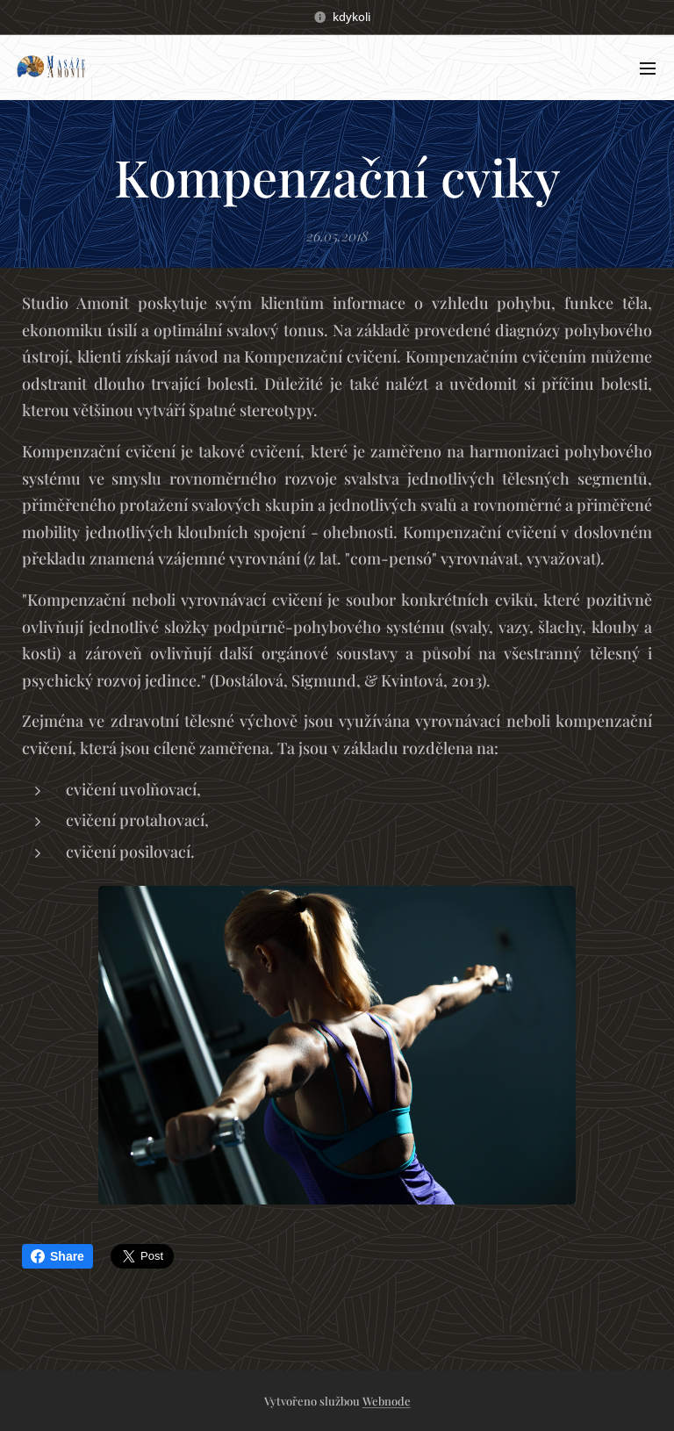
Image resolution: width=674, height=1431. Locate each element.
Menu (648, 68)
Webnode (386, 1400)
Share (57, 1256)
